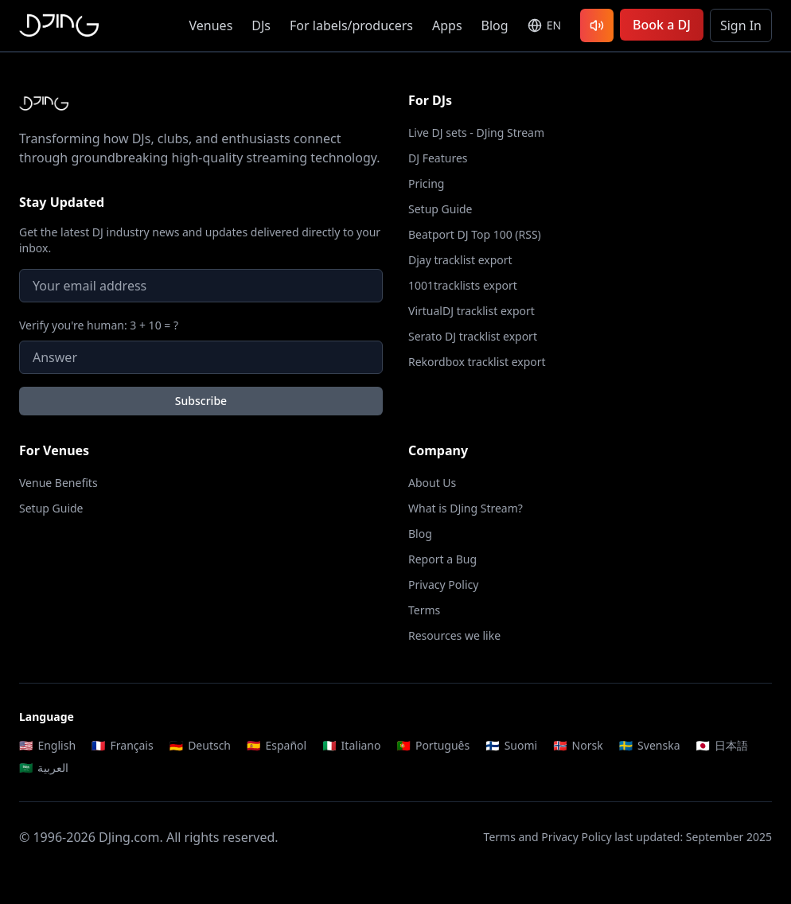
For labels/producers (351, 25)
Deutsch (200, 745)
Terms (424, 610)
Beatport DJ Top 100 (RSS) (474, 234)
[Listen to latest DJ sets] (597, 25)
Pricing (426, 183)
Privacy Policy (443, 584)
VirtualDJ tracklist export (471, 310)
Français (123, 745)
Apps (447, 25)
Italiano (351, 745)
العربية (43, 767)
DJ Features (438, 158)
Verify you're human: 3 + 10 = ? (98, 325)
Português (433, 745)
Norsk (578, 745)
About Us (432, 482)
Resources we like (454, 635)
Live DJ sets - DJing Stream (476, 132)
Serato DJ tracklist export (472, 336)
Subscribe (201, 400)
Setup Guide (440, 208)
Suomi (511, 745)
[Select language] (544, 25)
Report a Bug (442, 559)
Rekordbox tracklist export (477, 361)
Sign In (741, 25)
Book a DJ (662, 24)
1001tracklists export (462, 285)
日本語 (722, 745)
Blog (495, 25)
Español (276, 745)
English (47, 745)
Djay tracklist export (460, 259)
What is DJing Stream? (465, 508)
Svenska (649, 745)
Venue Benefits (58, 482)
